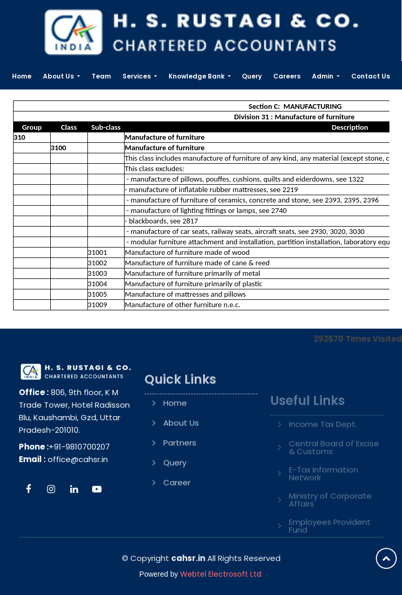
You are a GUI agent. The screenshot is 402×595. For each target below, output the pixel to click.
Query (252, 76)
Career (177, 513)
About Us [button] (59, 76)
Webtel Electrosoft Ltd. (221, 574)
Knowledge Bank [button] (197, 76)
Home (21, 76)
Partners (179, 473)
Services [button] (137, 76)
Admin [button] (323, 76)
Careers (286, 76)
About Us (181, 453)
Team (101, 76)
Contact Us (370, 76)
